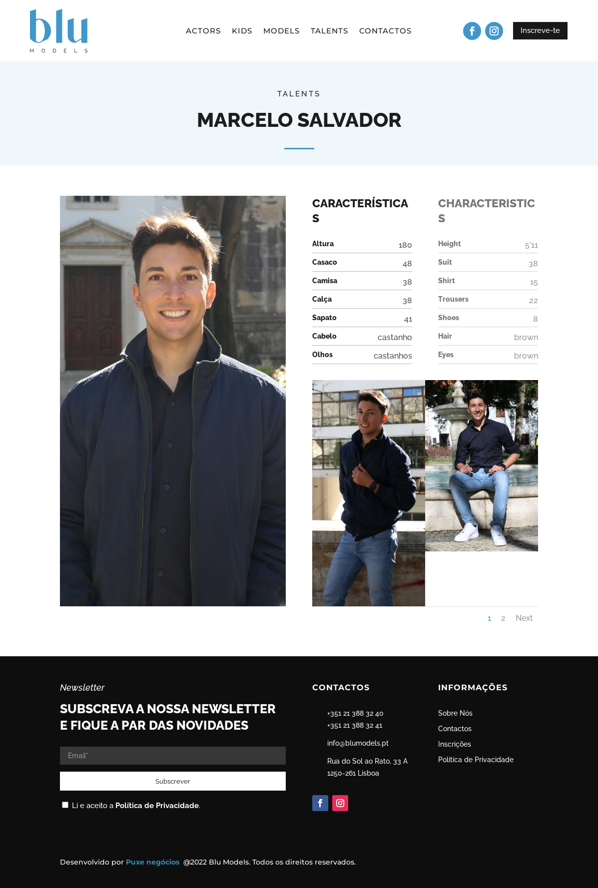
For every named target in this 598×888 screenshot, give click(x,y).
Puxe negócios (153, 862)
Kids (242, 31)
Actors (203, 31)
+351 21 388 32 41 (354, 725)
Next (524, 618)
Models (281, 31)
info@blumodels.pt (358, 743)
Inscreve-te (540, 30)
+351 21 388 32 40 (355, 713)
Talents (329, 31)
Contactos (385, 31)
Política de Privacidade (157, 805)
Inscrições (454, 744)
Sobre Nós (455, 713)
